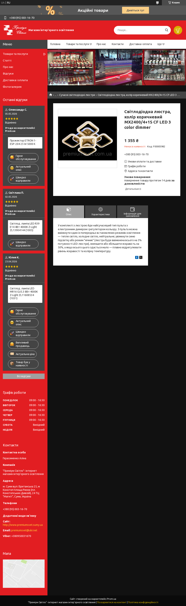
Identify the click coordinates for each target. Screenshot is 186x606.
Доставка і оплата (140, 44)
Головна (55, 44)
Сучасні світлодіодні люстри (77, 94)
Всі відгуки (24, 376)
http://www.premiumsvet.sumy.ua (23, 524)
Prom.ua (111, 599)
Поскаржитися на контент (111, 602)
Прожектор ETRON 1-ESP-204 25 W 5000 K (23, 142)
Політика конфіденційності (143, 602)
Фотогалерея (12, 86)
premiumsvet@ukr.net (24, 530)
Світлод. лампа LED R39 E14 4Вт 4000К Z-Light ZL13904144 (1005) (24, 227)
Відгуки (8, 73)
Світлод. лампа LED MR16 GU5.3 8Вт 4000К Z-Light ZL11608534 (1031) (24, 293)
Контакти (118, 44)
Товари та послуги (77, 44)
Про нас (101, 44)
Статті (7, 60)
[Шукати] (166, 30)
